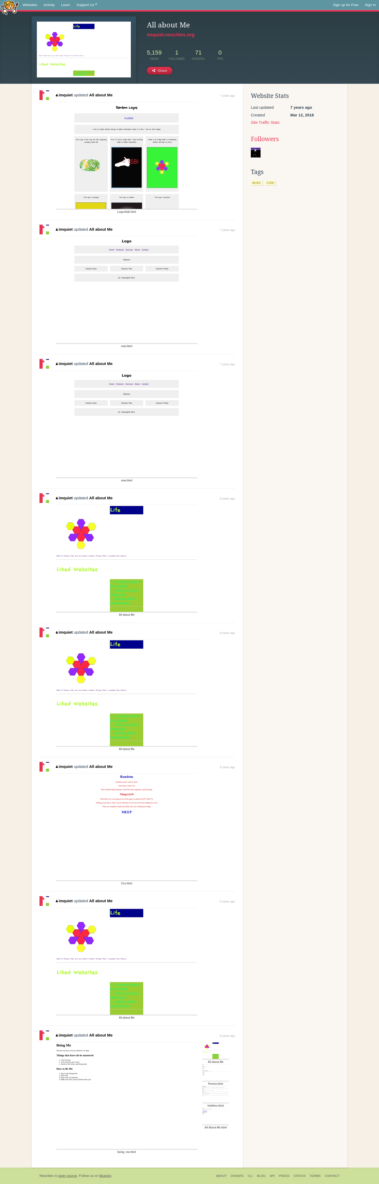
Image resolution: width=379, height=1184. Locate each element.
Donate (237, 1176)
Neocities (46, 1176)
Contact (332, 1176)
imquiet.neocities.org (171, 34)
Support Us (87, 5)
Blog (261, 1176)
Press (284, 1176)
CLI (250, 1176)
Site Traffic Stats (265, 122)
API (272, 1176)
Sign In (370, 5)
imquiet (64, 95)
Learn (65, 5)
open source (67, 1176)
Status (300, 1176)
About (221, 1176)
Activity (49, 5)
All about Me (101, 95)
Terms (315, 1176)
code (270, 182)
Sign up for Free (345, 5)
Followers (265, 139)
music (256, 182)
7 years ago (227, 95)
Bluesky (105, 1176)
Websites (30, 5)
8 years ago (227, 498)
